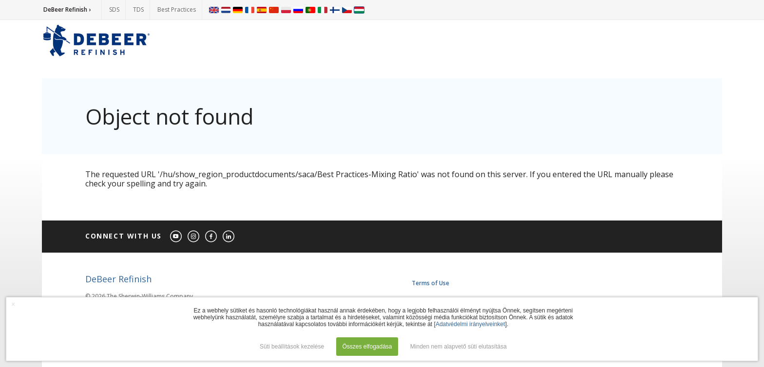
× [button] (13, 304)
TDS (138, 9)
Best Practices (176, 9)
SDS (114, 9)
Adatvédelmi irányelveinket (470, 324)
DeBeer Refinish (118, 279)
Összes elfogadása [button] (367, 346)
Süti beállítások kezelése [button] (292, 346)
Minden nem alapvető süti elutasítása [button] (458, 346)
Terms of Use (430, 283)
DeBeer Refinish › (67, 9)
